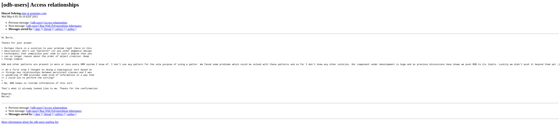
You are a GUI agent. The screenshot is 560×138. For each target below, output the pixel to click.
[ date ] (38, 29)
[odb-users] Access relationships (48, 22)
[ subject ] (59, 29)
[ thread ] (47, 29)
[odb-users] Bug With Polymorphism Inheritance (54, 25)
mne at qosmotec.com (34, 13)
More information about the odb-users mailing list (29, 134)
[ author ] (71, 29)
